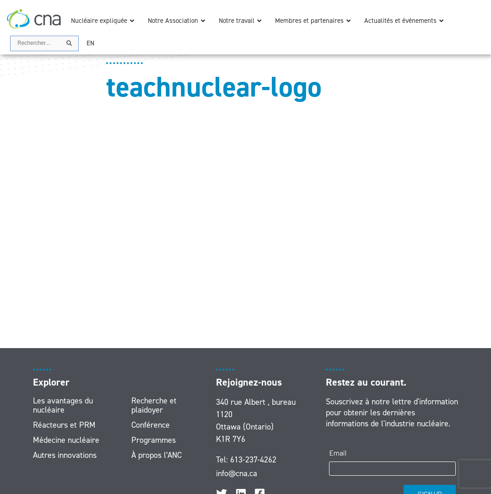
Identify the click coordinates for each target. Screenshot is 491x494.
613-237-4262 (253, 459)
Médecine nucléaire (66, 440)
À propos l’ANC (156, 455)
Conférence (150, 425)
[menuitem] (90, 43)
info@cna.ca (236, 473)
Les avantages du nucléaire (63, 405)
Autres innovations (65, 455)
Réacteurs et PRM (64, 425)
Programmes (153, 440)
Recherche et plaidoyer (154, 405)
